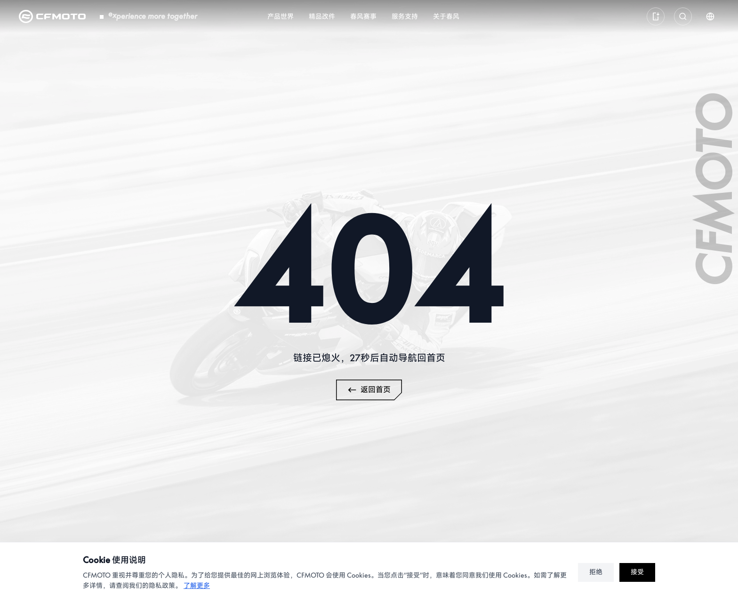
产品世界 (280, 17)
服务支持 (405, 17)
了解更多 (197, 586)
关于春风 (446, 17)
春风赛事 (363, 17)
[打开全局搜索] (683, 16)
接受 (637, 572)
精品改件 (322, 17)
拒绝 (595, 572)
